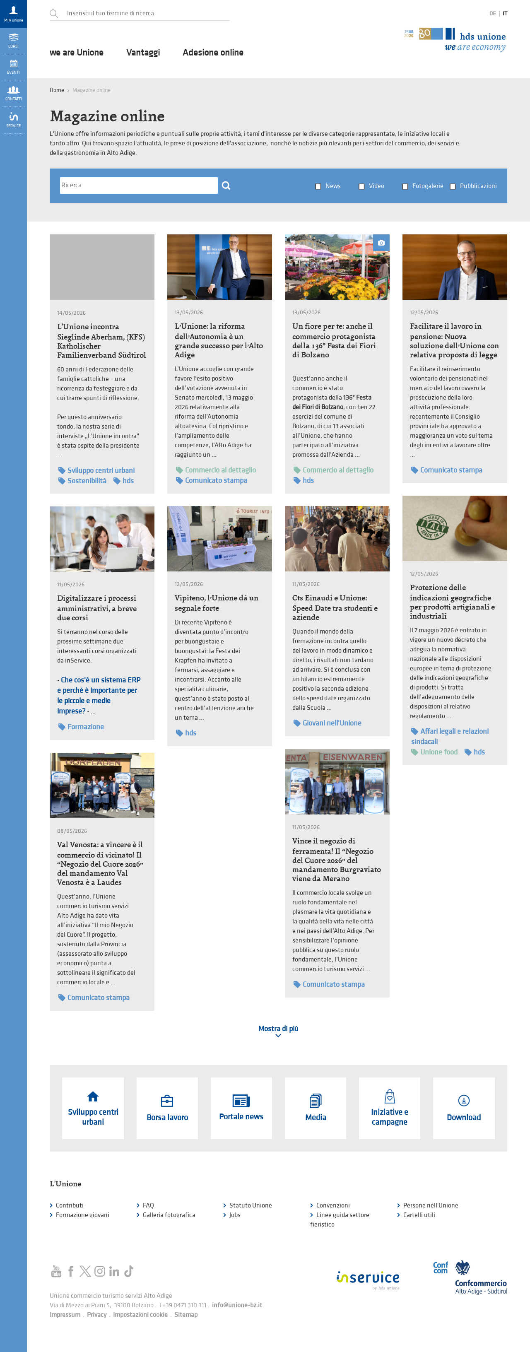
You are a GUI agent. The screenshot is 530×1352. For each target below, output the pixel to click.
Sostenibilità (82, 481)
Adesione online (213, 53)
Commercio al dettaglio (216, 470)
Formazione (81, 727)
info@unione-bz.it (237, 1305)
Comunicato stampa (211, 480)
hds (123, 481)
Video (376, 186)
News (333, 186)
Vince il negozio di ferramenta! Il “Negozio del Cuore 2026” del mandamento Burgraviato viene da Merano (336, 859)
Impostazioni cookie (140, 1315)
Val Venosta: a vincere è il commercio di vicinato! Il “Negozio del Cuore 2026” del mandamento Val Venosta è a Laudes (100, 863)
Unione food (434, 752)
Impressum (65, 1315)
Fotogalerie (427, 186)
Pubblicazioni (478, 186)
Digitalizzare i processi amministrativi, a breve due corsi (97, 607)
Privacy (96, 1315)
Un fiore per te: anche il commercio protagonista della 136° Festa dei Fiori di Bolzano (334, 340)
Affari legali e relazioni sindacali (450, 736)
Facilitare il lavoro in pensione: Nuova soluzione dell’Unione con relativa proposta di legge (454, 340)
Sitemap (186, 1315)
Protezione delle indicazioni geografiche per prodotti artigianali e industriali (452, 602)
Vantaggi (143, 53)
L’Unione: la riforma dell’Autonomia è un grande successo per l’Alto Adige (219, 340)
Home (57, 90)
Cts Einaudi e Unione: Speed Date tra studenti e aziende (335, 607)
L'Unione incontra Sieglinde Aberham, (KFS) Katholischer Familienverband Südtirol (101, 341)
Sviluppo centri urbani (96, 470)
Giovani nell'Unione (327, 723)
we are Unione (77, 53)
